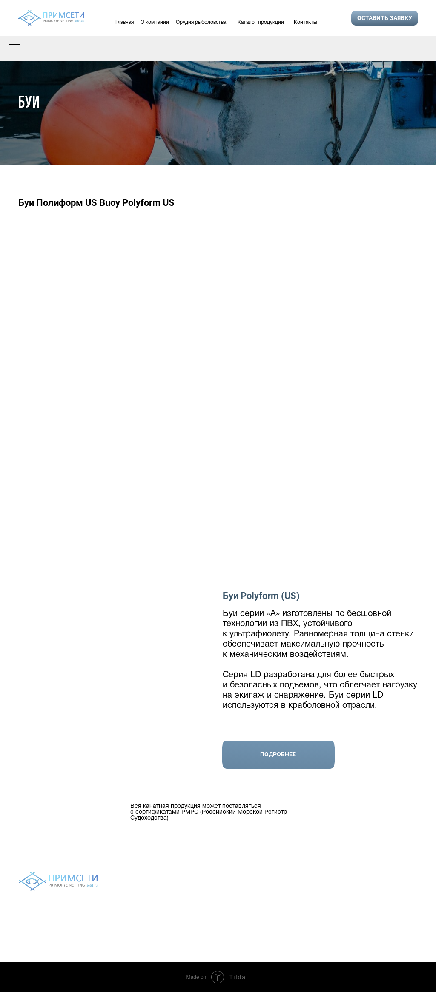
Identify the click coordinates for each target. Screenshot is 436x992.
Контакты (305, 22)
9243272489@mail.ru (386, 938)
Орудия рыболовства (201, 22)
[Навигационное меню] (14, 48)
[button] (384, 18)
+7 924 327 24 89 (380, 904)
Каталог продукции (261, 22)
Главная (124, 22)
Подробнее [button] (278, 754)
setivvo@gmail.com (383, 926)
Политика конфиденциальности (217, 928)
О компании (155, 22)
